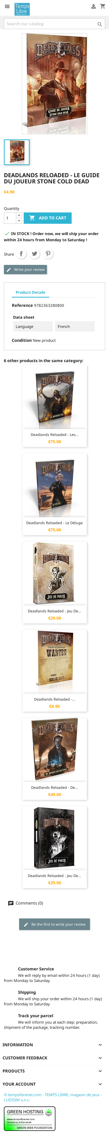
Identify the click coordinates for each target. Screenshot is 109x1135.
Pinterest (48, 253)
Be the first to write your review (54, 924)
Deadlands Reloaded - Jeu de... (54, 611)
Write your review (25, 269)
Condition (22, 340)
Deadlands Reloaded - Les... (55, 434)
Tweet (34, 253)
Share (21, 253)
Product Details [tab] (30, 292)
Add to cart (47, 218)
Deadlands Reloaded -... (54, 699)
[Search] (54, 23)
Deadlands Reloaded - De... (54, 787)
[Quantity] (10, 218)
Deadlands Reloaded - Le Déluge (54, 522)
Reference (22, 305)
